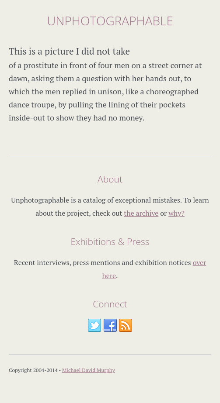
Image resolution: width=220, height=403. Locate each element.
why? (176, 213)
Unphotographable (110, 20)
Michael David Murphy (88, 370)
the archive (141, 213)
